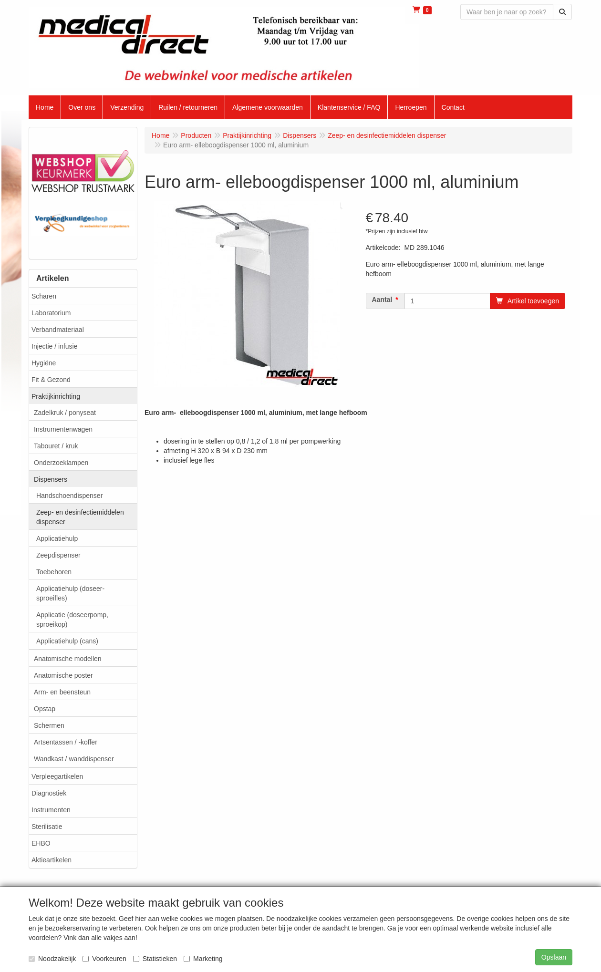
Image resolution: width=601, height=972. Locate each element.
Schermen (49, 725)
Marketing (203, 958)
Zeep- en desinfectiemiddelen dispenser (80, 517)
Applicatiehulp (57, 538)
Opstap (44, 709)
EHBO (41, 843)
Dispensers (50, 479)
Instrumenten (51, 810)
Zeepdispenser (58, 555)
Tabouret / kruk (56, 446)
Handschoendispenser (69, 495)
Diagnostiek (48, 793)
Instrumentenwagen (63, 429)
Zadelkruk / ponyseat (65, 412)
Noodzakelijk (52, 958)
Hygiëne (43, 363)
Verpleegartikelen (57, 776)
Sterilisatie (46, 826)
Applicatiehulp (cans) (67, 641)
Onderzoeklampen (61, 462)
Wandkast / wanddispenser (74, 759)
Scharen (43, 296)
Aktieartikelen (51, 860)
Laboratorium (51, 313)
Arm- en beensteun (62, 692)
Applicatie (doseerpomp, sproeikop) (72, 619)
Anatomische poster (63, 675)
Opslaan (553, 957)
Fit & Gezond (51, 379)
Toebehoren (54, 572)
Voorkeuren (104, 958)
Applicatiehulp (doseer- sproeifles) (70, 593)
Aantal (382, 299)
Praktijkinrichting (55, 396)
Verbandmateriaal (57, 329)
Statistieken (155, 958)
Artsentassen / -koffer (65, 742)
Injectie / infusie (54, 346)
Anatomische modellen (68, 658)
